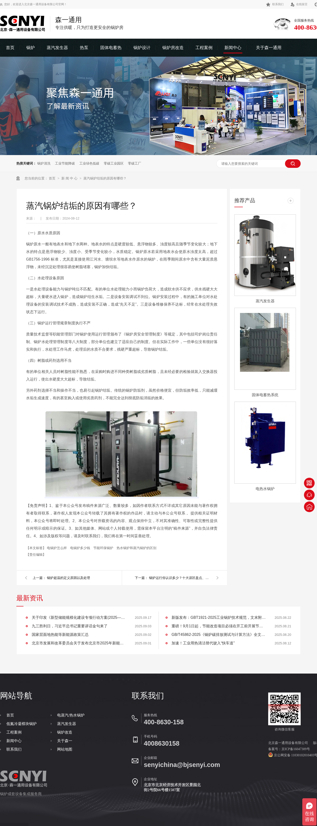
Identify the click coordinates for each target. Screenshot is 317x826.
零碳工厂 (134, 163)
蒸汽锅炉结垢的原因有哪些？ (105, 178)
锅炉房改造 (173, 47)
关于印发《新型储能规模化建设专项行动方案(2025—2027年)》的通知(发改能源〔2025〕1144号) (79, 617)
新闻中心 (232, 47)
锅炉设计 (141, 47)
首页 (10, 47)
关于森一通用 (268, 47)
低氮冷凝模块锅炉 (21, 724)
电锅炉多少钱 (80, 548)
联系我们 (275, 4)
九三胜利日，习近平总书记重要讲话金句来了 (70, 626)
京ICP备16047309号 (295, 749)
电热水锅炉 (265, 489)
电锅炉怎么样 (57, 548)
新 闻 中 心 (69, 178)
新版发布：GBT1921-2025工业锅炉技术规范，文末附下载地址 (219, 617)
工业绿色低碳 (89, 163)
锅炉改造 (64, 732)
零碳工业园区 (114, 163)
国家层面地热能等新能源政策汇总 (60, 635)
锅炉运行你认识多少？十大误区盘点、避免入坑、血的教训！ (180, 578)
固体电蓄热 (111, 47)
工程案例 (204, 47)
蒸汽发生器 (57, 47)
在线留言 (299, 4)
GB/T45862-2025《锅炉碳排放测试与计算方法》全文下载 (219, 635)
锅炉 (30, 47)
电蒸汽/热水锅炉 (71, 715)
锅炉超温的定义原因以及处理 (68, 578)
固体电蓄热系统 (265, 395)
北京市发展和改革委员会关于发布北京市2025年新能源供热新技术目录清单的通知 (79, 643)
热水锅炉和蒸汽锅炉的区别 (136, 548)
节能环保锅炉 (103, 548)
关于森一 (64, 741)
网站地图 (64, 749)
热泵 (84, 47)
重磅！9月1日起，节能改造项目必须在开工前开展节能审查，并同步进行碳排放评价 (219, 626)
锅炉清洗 (43, 163)
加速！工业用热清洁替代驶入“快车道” (203, 643)
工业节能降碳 (65, 163)
